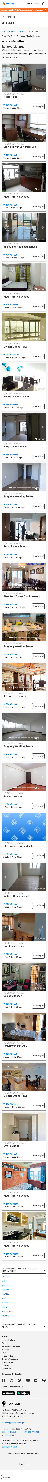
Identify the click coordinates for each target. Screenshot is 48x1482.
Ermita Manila (11, 1145)
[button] (5, 78)
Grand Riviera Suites (15, 546)
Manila (22, 32)
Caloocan (5, 1277)
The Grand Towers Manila (18, 846)
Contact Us (6, 1369)
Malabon (5, 1303)
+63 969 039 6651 (9, 1435)
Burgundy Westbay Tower (18, 496)
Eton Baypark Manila (15, 1045)
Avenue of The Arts (14, 696)
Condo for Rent (9, 32)
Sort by (14, 41)
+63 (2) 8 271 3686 (31, 1432)
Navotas (5, 1316)
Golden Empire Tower (15, 346)
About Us (5, 1365)
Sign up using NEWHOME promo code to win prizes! (23, 10)
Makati (4, 1281)
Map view (7, 1477)
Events (4, 1343)
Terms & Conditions (10, 1359)
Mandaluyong (7, 1311)
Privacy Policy (7, 1356)
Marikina (5, 1290)
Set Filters (8, 23)
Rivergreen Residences (16, 396)
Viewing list (38, 107)
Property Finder (8, 1362)
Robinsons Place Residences (20, 246)
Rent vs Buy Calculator (11, 1346)
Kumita (5, 1337)
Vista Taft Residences (16, 196)
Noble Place (10, 96)
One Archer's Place (14, 946)
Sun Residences (12, 995)
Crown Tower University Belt (19, 146)
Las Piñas (6, 1294)
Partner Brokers (8, 1340)
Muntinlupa (6, 1286)
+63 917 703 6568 (9, 1432)
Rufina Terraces (12, 796)
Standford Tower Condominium (21, 596)
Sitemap (5, 1350)
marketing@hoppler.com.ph (13, 1423)
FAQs (4, 1353)
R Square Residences (15, 446)
